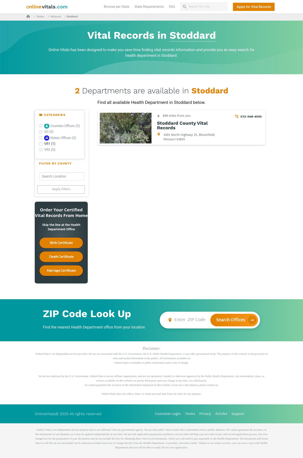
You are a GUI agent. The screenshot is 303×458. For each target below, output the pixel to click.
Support (238, 414)
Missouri (56, 16)
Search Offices (230, 320)
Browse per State (117, 6)
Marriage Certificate (61, 270)
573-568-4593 (251, 117)
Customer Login (168, 414)
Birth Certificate (61, 243)
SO (49, 132)
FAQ (172, 7)
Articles (221, 414)
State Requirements (149, 7)
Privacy (205, 414)
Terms (190, 414)
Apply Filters (61, 189)
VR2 (49, 150)
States (40, 16)
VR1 (49, 144)
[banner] (47, 6)
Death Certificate (61, 256)
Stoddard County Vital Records (182, 125)
